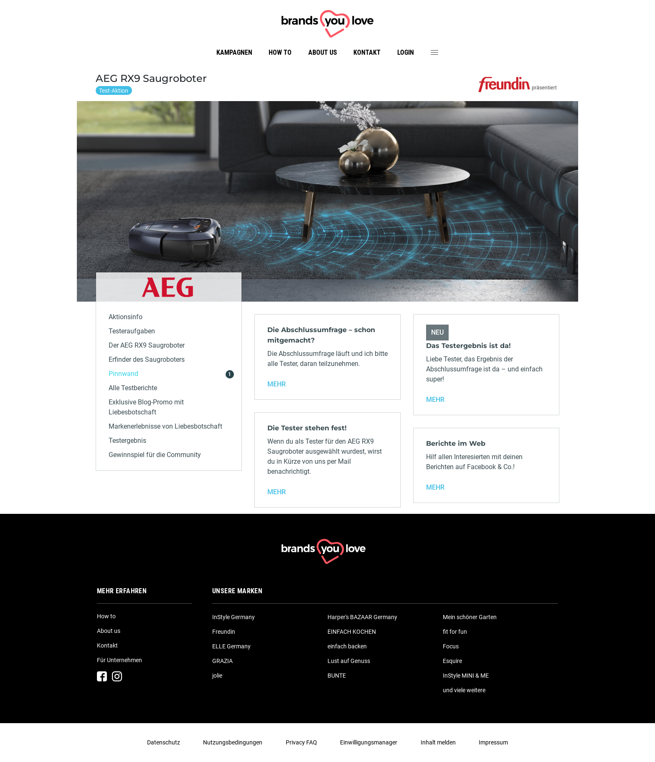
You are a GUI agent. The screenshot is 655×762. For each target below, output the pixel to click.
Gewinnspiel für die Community (155, 455)
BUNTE (337, 675)
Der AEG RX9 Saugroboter (147, 345)
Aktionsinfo (125, 317)
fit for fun (455, 631)
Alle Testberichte (133, 388)
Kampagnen (234, 52)
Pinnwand (123, 374)
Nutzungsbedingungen (232, 742)
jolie (217, 675)
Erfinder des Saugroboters (147, 359)
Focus (451, 646)
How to (280, 52)
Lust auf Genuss (349, 661)
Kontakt (367, 52)
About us (322, 52)
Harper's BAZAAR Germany (362, 617)
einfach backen (347, 646)
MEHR (276, 384)
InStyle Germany (233, 617)
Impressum (493, 742)
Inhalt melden (438, 742)
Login (405, 52)
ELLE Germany (231, 646)
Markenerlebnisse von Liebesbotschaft (165, 426)
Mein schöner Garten (470, 617)
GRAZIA (222, 661)
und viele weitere (464, 690)
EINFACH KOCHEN (352, 631)
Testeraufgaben (132, 331)
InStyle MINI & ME (466, 675)
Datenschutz (163, 742)
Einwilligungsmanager (368, 742)
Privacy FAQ (301, 742)
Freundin (223, 631)
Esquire (452, 661)
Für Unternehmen (119, 660)
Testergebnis (127, 440)
